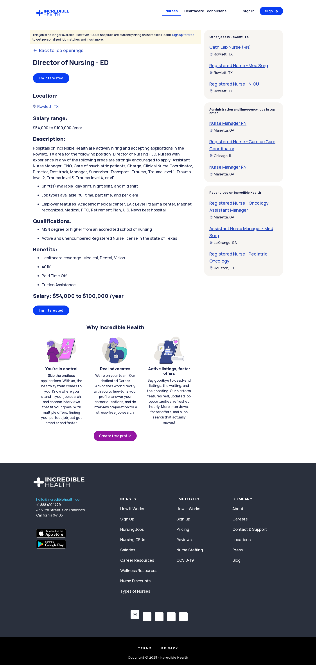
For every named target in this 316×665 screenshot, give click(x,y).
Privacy (169, 648)
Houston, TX (221, 268)
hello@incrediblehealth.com (59, 499)
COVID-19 (185, 560)
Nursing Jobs (132, 529)
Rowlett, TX (46, 106)
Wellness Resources (138, 570)
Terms (145, 648)
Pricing (182, 529)
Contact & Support (249, 529)
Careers (240, 519)
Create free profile (115, 435)
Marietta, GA (221, 130)
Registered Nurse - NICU (234, 84)
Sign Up (127, 519)
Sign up (271, 11)
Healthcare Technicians (205, 11)
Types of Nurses (135, 591)
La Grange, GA (223, 242)
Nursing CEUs (132, 539)
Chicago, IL (220, 155)
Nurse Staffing (189, 549)
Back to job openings (58, 50)
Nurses (171, 11)
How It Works (132, 508)
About (237, 508)
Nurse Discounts (135, 580)
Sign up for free (183, 35)
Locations (241, 539)
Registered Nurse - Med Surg (238, 65)
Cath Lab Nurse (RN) (230, 47)
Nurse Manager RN (227, 123)
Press (237, 549)
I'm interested (51, 78)
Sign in (249, 11)
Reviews (184, 539)
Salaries (127, 549)
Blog (236, 560)
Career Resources (137, 560)
